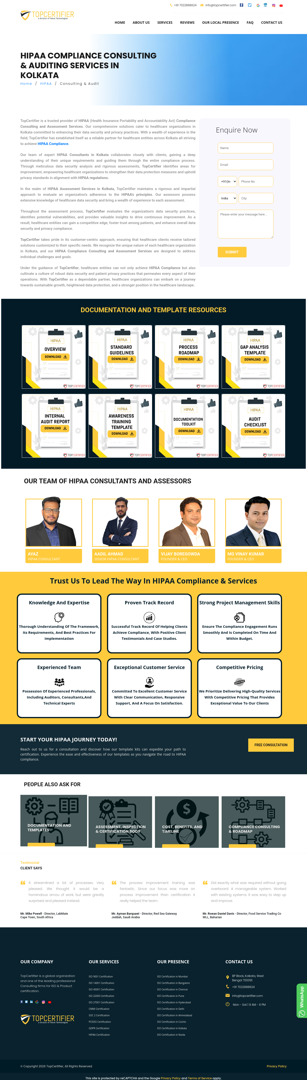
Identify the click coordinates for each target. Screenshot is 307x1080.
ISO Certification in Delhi (170, 1007)
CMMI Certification (99, 1007)
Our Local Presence (220, 22)
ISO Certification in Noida (171, 1033)
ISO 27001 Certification (101, 1001)
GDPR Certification (99, 1027)
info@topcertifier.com (218, 5)
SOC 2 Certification (99, 1014)
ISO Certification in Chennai (172, 988)
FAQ (250, 22)
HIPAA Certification (99, 1033)
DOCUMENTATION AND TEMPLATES (49, 832)
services (164, 22)
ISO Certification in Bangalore (173, 981)
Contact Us (271, 22)
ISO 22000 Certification (101, 994)
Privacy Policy (277, 1065)
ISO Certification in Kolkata (172, 1027)
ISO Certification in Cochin (171, 1020)
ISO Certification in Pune (170, 994)
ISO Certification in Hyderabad (174, 1001)
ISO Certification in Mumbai (172, 975)
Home (120, 22)
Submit (232, 252)
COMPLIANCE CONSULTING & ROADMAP (254, 834)
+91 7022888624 (185, 5)
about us (141, 22)
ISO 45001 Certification (101, 988)
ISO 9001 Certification (101, 975)
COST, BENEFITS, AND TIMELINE (182, 834)
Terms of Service (200, 1077)
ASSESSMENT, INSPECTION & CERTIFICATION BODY (121, 834)
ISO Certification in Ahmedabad (174, 1014)
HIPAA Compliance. (53, 144)
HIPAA (46, 83)
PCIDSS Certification (100, 1020)
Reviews (187, 22)
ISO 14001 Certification (101, 981)
